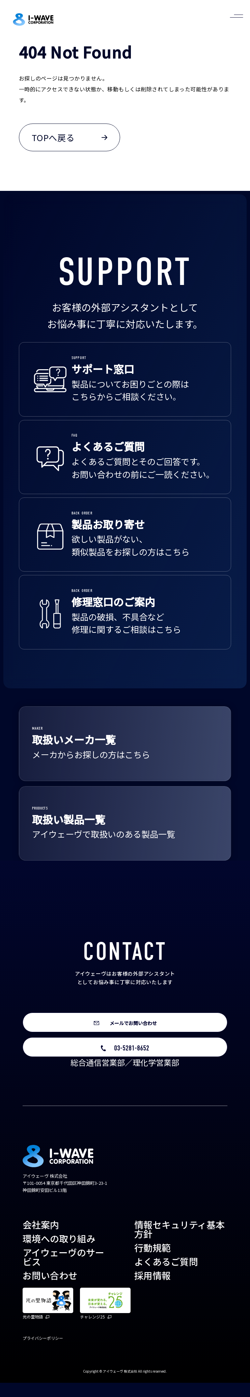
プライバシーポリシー (43, 1352)
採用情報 (152, 1289)
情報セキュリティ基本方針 (179, 1243)
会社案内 (41, 1238)
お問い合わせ (50, 1289)
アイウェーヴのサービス (63, 1271)
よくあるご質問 (166, 1275)
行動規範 (152, 1261)
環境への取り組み (59, 1252)
